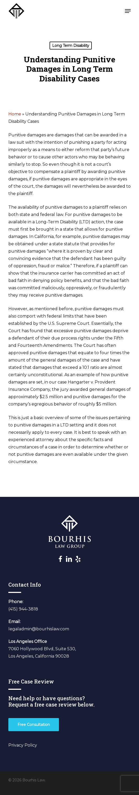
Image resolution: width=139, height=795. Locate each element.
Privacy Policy (22, 745)
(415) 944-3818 (23, 609)
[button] (128, 11)
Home (14, 114)
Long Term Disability (70, 45)
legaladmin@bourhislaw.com (38, 628)
